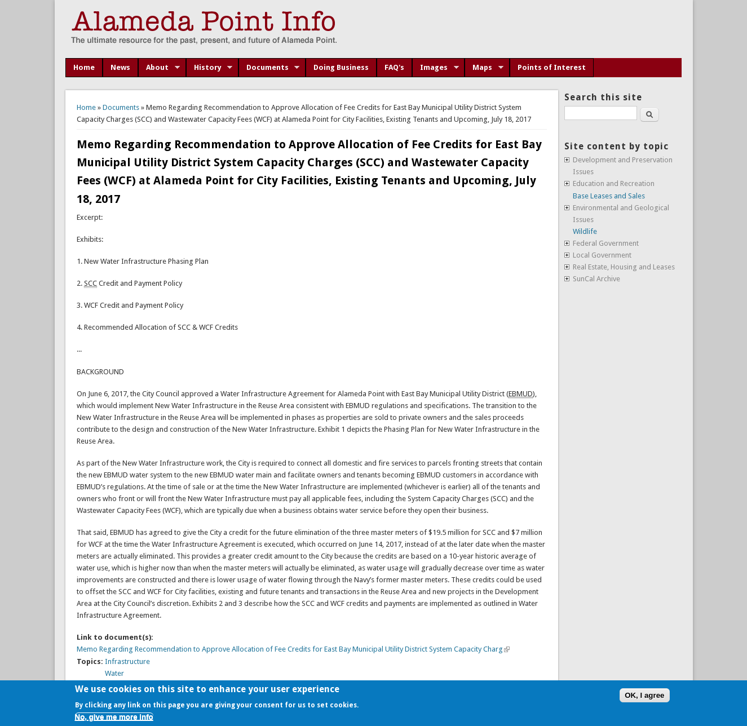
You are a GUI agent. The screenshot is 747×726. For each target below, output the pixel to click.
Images (435, 67)
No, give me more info (114, 716)
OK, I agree (644, 695)
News (120, 67)
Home (84, 67)
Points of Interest (552, 67)
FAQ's (394, 67)
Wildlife (585, 231)
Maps (484, 67)
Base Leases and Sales (609, 196)
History (209, 67)
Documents (269, 67)
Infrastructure (127, 661)
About (159, 67)
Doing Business (341, 67)
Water (114, 673)
